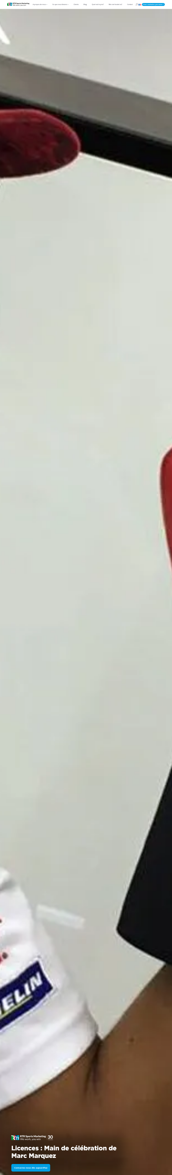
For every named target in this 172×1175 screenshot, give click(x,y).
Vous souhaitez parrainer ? (153, 4)
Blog (85, 4)
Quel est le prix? (98, 4)
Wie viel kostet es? (115, 4)
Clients (76, 4)
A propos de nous (39, 4)
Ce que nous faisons (59, 4)
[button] (140, 4)
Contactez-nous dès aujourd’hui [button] (30, 1167)
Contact (130, 4)
